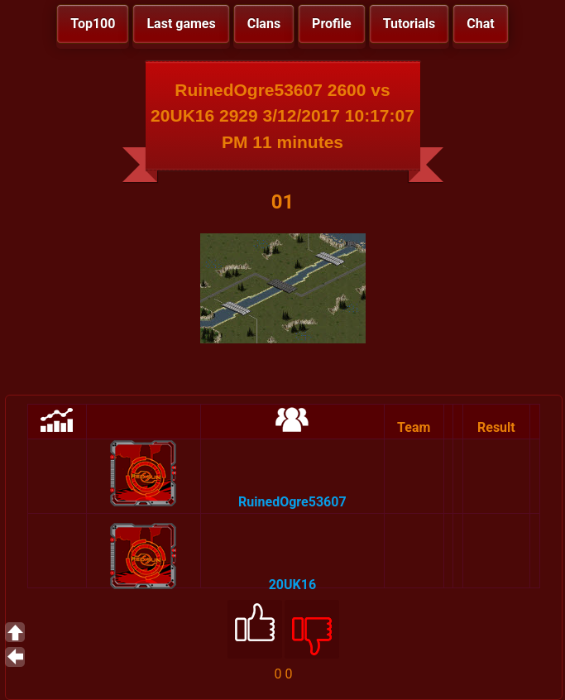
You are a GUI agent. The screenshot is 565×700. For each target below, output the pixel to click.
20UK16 (292, 584)
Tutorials (409, 23)
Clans (263, 23)
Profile (332, 23)
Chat (480, 23)
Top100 (92, 23)
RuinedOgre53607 (292, 502)
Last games (180, 23)
